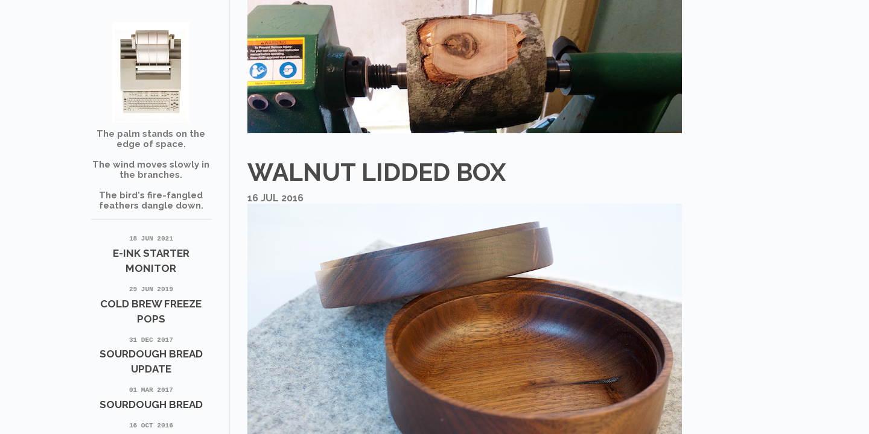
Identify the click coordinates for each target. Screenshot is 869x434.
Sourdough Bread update (151, 354)
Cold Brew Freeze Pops (151, 304)
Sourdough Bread (151, 396)
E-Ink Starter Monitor (151, 253)
